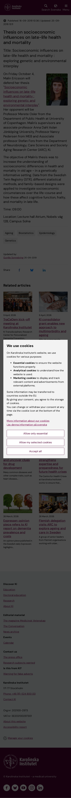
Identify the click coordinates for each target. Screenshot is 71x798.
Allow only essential (35, 433)
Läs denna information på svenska (27, 424)
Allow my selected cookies (35, 442)
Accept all (35, 451)
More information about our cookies (28, 420)
